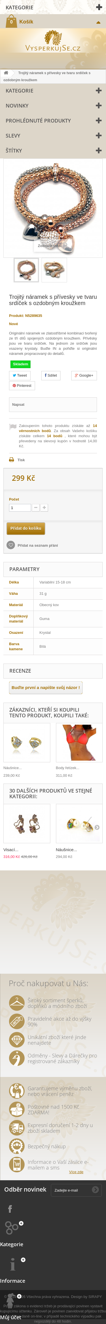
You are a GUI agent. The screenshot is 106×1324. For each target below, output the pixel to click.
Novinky (17, 105)
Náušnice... (12, 768)
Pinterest (22, 385)
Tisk (21, 460)
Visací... (10, 849)
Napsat (18, 404)
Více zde (76, 1172)
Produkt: (16, 316)
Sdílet (51, 375)
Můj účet (10, 1317)
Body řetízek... (67, 768)
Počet (14, 499)
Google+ (84, 375)
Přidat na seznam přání (37, 545)
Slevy (13, 135)
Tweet (20, 375)
